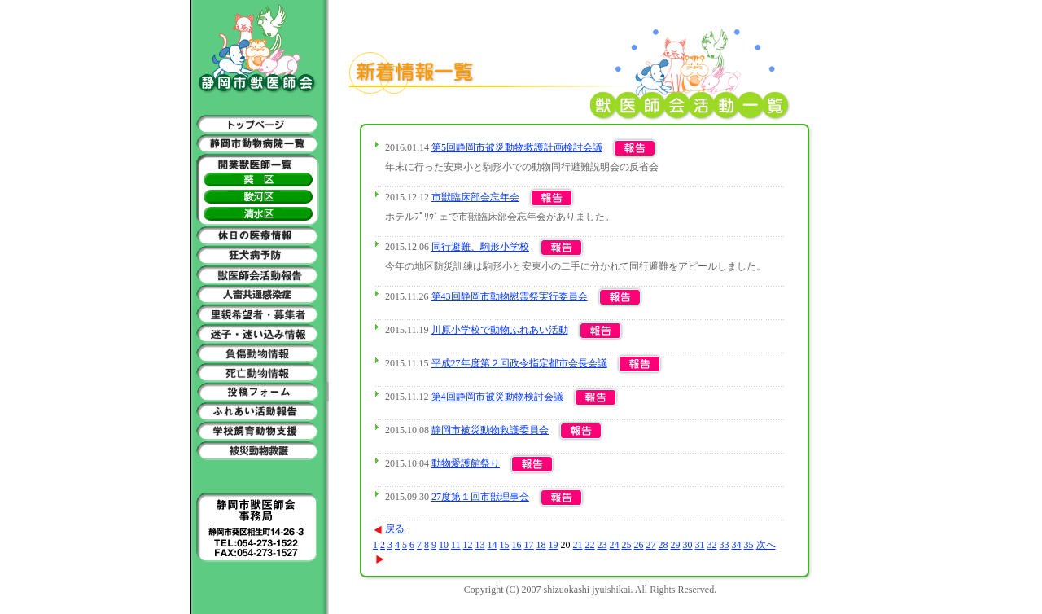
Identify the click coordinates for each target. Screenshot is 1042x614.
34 (737, 544)
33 (724, 544)
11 (456, 544)
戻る (389, 528)
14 (492, 544)
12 (468, 544)
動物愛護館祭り (465, 463)
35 (749, 544)
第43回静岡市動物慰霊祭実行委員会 (509, 296)
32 (712, 544)
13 (480, 544)
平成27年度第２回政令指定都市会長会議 (519, 363)
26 (639, 544)
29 (676, 544)
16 (517, 544)
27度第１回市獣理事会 (480, 496)
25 (627, 544)
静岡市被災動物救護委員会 (490, 430)
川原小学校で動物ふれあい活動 (499, 330)
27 (651, 544)
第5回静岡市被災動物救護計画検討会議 (516, 147)
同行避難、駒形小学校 (480, 246)
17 (529, 544)
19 (553, 544)
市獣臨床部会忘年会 (475, 197)
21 (578, 544)
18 (541, 544)
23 (602, 544)
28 (663, 544)
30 (688, 544)
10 (444, 544)
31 (700, 544)
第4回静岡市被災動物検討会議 (497, 396)
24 (615, 544)
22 (590, 544)
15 (505, 544)
